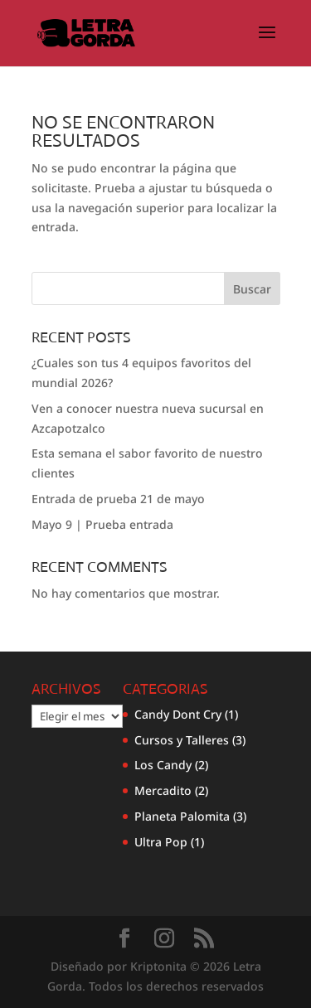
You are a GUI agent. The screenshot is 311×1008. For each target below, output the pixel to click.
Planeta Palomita (182, 816)
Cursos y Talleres (181, 740)
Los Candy (163, 765)
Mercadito (163, 790)
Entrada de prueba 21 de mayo (118, 498)
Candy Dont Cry (177, 714)
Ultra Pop (160, 842)
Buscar (252, 289)
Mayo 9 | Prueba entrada (102, 524)
